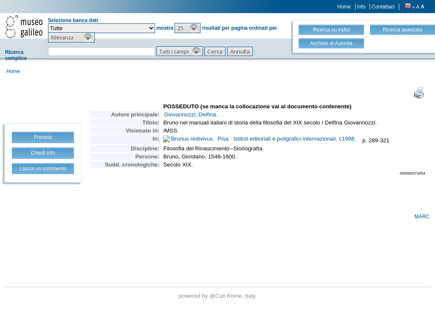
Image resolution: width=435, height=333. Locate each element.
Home (344, 7)
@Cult (218, 296)
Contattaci (383, 7)
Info (361, 7)
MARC (422, 217)
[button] (188, 28)
